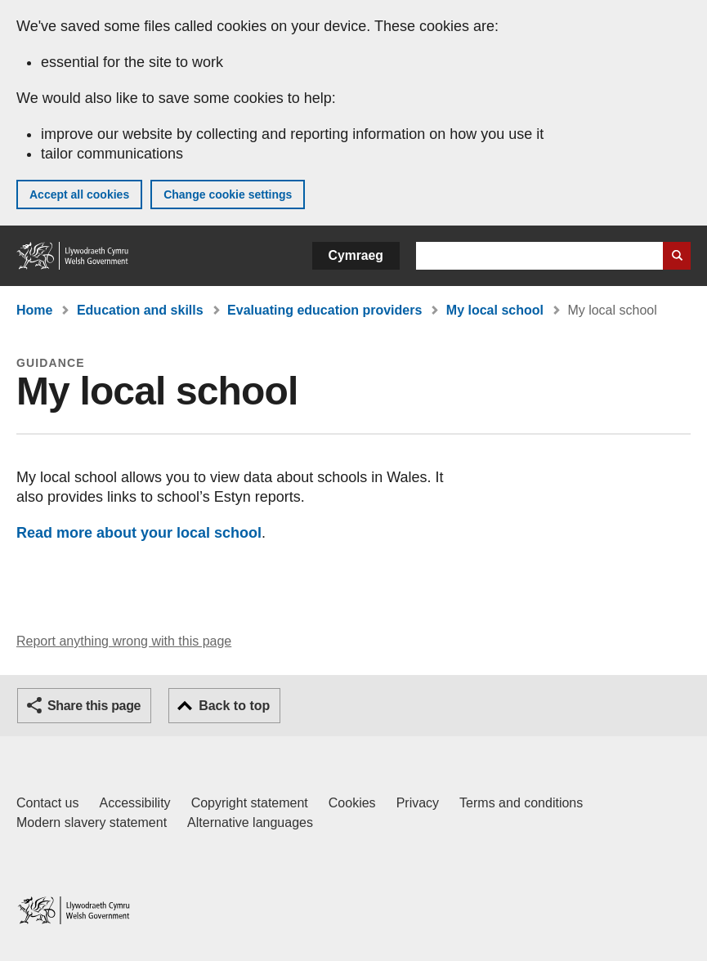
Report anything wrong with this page (123, 641)
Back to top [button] (234, 706)
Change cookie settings (227, 194)
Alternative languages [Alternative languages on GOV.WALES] (250, 822)
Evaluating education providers (324, 310)
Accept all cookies (79, 194)
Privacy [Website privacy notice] (417, 803)
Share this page (94, 706)
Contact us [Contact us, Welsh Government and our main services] (47, 803)
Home (34, 310)
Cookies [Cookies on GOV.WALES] (352, 803)
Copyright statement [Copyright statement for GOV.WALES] (249, 803)
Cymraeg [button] (356, 255)
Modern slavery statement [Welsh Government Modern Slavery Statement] (91, 822)
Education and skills (140, 310)
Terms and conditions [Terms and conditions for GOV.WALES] (521, 803)
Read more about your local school (139, 533)
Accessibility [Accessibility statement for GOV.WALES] (134, 803)
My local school (495, 310)
